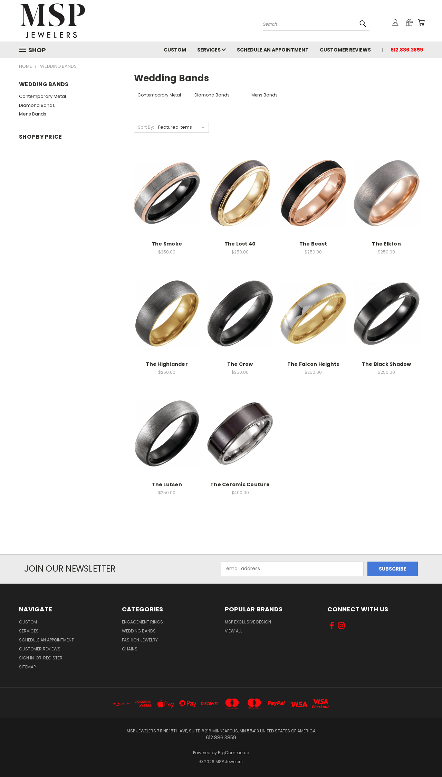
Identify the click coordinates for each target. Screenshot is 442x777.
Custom (175, 49)
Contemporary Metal (42, 96)
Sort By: (146, 127)
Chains (129, 649)
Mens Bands (32, 114)
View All (233, 631)
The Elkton (386, 243)
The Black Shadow (386, 364)
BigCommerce (233, 753)
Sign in (27, 658)
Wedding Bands (139, 631)
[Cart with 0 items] (421, 22)
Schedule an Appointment (273, 49)
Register (53, 658)
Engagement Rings (142, 622)
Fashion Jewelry (140, 640)
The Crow (240, 364)
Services (211, 49)
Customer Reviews (345, 49)
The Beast (313, 243)
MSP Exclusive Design (248, 622)
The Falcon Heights (313, 364)
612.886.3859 (407, 49)
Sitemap (27, 667)
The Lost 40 (240, 243)
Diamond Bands (37, 105)
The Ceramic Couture (240, 484)
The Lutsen (167, 484)
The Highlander (167, 364)
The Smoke (167, 243)
